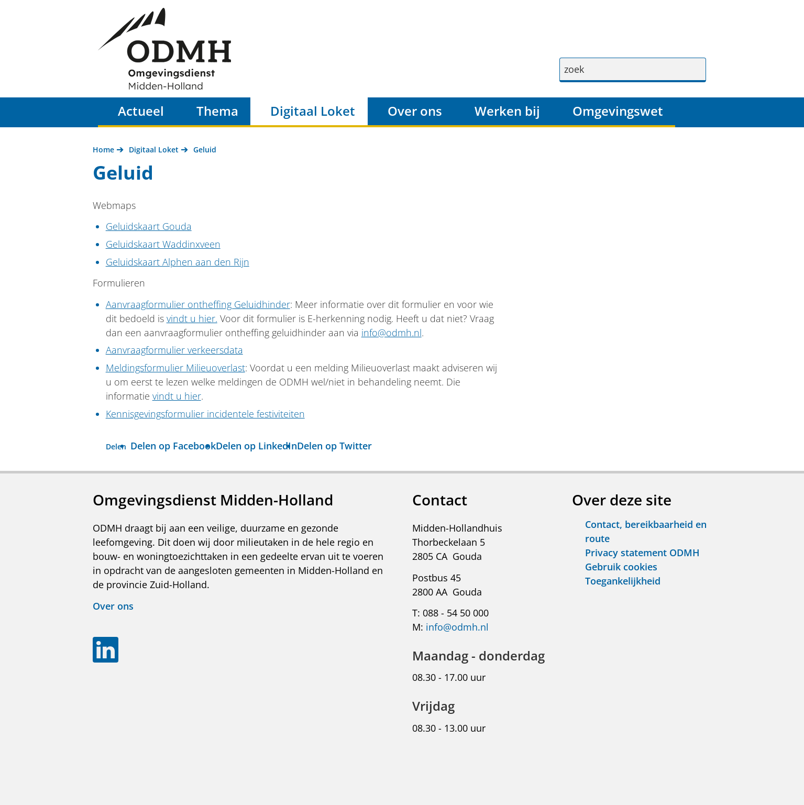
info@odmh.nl (391, 332)
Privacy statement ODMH (642, 552)
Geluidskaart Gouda (149, 226)
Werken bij (507, 110)
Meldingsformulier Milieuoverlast (175, 367)
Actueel (141, 110)
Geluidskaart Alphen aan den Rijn (177, 262)
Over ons (415, 110)
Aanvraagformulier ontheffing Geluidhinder (198, 304)
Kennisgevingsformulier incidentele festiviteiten (205, 413)
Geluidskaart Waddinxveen (163, 244)
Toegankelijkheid (622, 581)
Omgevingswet (617, 110)
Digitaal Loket (312, 110)
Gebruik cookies (621, 566)
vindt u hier (176, 396)
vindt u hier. (192, 318)
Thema (217, 110)
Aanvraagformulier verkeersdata (174, 350)
